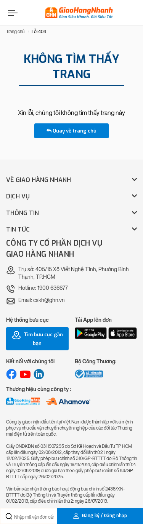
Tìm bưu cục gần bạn (37, 339)
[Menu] (12, 12)
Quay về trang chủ (71, 131)
